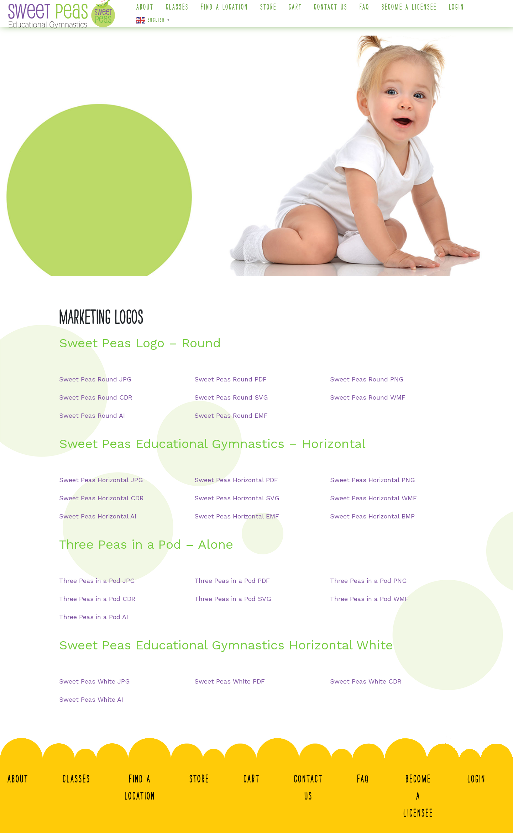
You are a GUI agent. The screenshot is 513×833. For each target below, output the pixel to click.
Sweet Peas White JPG (94, 681)
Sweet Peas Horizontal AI (97, 516)
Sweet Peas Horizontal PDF (236, 480)
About (149, 11)
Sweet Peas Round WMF (367, 397)
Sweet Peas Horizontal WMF (373, 498)
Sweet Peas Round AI (92, 415)
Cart (300, 11)
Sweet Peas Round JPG (95, 379)
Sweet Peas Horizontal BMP (372, 516)
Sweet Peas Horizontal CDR (101, 498)
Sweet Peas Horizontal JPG (101, 480)
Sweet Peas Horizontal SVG (236, 498)
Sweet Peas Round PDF (230, 379)
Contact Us (335, 11)
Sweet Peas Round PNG (367, 379)
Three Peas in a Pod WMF (369, 598)
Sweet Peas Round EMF (231, 415)
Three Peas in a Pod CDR (97, 598)
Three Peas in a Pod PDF (232, 580)
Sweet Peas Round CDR (95, 397)
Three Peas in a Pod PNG (368, 580)
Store (273, 11)
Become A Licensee (413, 11)
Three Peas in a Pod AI (93, 617)
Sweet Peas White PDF (229, 681)
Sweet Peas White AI (91, 699)
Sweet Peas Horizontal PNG (372, 480)
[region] (256, 156)
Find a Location (228, 11)
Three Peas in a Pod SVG (232, 598)
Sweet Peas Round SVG (231, 397)
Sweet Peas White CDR (366, 681)
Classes (181, 11)
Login (461, 11)
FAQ (369, 11)
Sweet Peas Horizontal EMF (236, 516)
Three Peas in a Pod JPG (97, 580)
